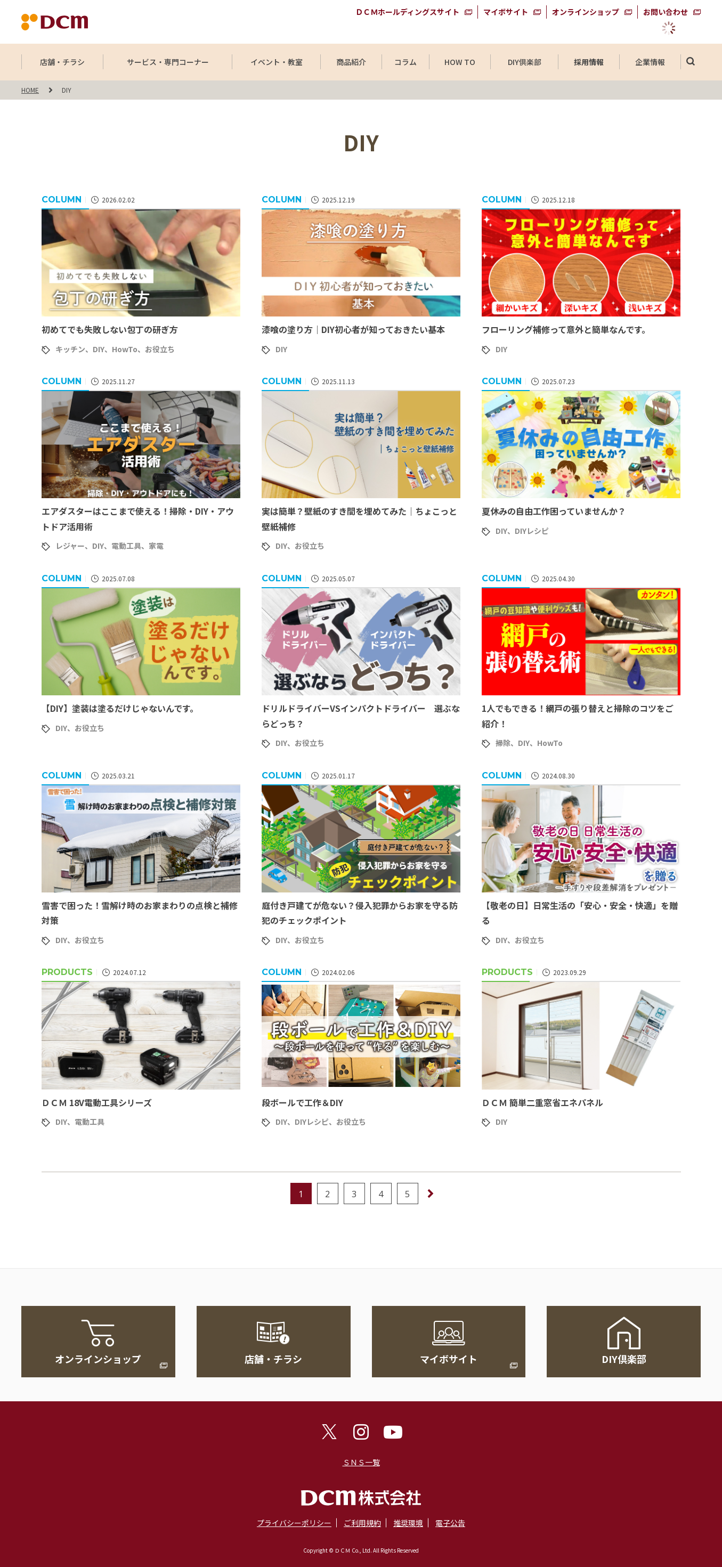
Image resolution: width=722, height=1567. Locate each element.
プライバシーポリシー (294, 1522)
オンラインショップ (585, 11)
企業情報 (650, 61)
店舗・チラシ (62, 61)
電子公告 (450, 1522)
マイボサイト (505, 11)
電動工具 (126, 545)
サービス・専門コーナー (168, 61)
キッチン (70, 349)
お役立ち (160, 349)
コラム (405, 61)
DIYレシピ (532, 530)
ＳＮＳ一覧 (361, 1462)
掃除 (503, 742)
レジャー (70, 545)
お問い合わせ (665, 11)
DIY (98, 349)
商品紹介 (351, 61)
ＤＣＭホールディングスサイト (407, 11)
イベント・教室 (276, 61)
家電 (156, 545)
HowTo (124, 349)
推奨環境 (408, 1522)
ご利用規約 (362, 1522)
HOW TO (459, 61)
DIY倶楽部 (524, 61)
